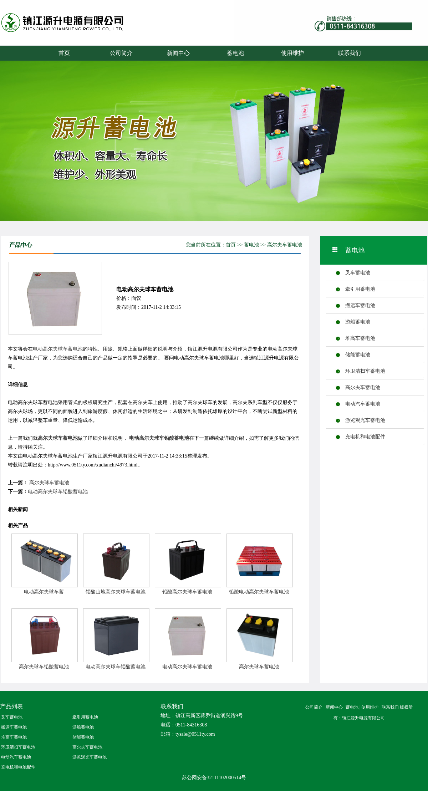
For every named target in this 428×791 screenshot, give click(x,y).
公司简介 (121, 53)
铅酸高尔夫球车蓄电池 (187, 591)
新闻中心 (178, 53)
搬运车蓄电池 (360, 305)
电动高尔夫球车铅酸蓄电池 (159, 438)
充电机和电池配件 (365, 436)
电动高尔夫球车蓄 (44, 591)
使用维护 (292, 53)
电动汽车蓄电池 (362, 404)
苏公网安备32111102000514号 (214, 777)
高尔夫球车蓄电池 (58, 438)
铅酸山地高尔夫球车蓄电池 (116, 591)
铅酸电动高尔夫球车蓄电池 (259, 591)
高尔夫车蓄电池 (284, 244)
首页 (64, 53)
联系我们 (349, 53)
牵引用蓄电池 (360, 289)
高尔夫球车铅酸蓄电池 (44, 666)
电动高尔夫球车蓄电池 (58, 349)
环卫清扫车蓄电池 (365, 371)
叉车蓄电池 (357, 272)
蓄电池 (76, 29)
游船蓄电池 (357, 322)
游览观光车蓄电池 (365, 420)
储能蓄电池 (357, 354)
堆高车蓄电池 (360, 338)
